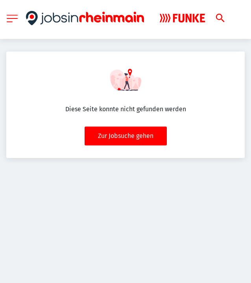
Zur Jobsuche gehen (125, 136)
